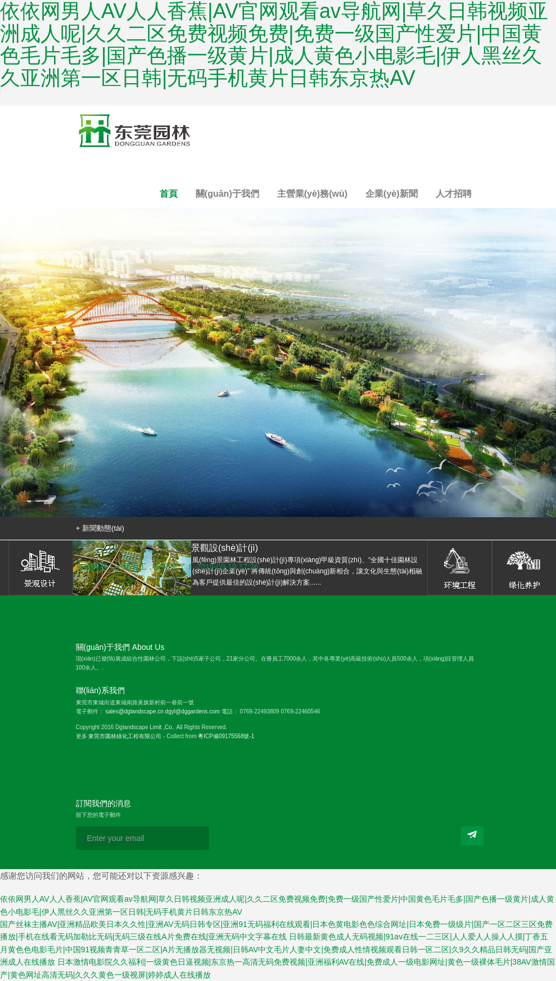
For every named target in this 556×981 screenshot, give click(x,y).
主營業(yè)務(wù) (312, 193)
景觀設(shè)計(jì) (40, 567)
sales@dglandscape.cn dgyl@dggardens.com (162, 711)
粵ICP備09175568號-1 (226, 736)
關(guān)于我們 (227, 193)
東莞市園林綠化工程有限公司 (124, 736)
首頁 (169, 193)
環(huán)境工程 (459, 567)
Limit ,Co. (161, 727)
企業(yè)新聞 (391, 193)
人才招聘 (454, 193)
